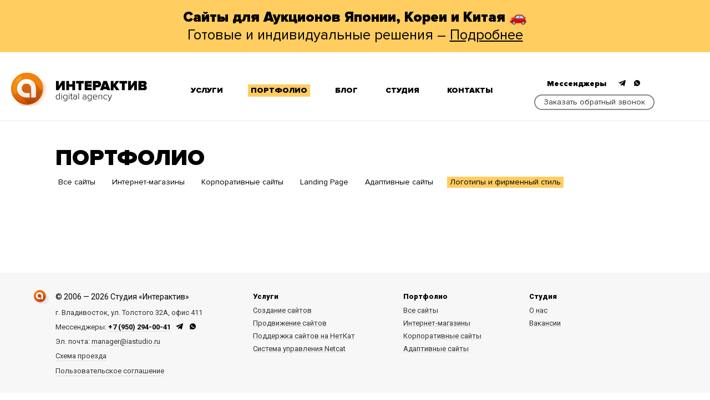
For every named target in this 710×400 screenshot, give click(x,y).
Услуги (207, 90)
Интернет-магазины (148, 182)
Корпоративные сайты (242, 182)
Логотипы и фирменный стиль (505, 182)
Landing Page (324, 182)
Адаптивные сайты (399, 182)
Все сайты (76, 182)
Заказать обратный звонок (594, 102)
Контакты (470, 90)
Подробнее (486, 35)
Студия (402, 90)
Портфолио (279, 90)
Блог (346, 90)
